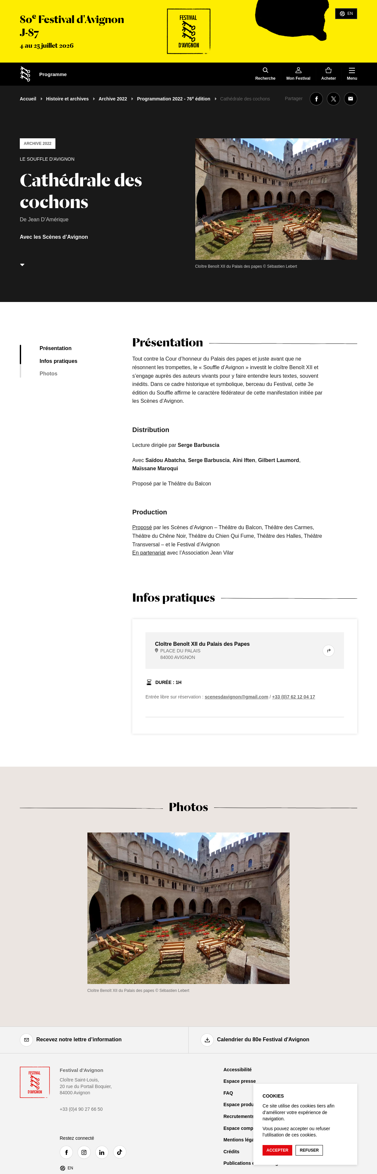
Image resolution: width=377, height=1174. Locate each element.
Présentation (56, 348)
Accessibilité (238, 1069)
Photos (48, 373)
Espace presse (240, 1081)
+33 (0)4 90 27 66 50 (81, 1109)
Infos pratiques (59, 361)
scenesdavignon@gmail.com (236, 696)
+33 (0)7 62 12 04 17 (293, 696)
